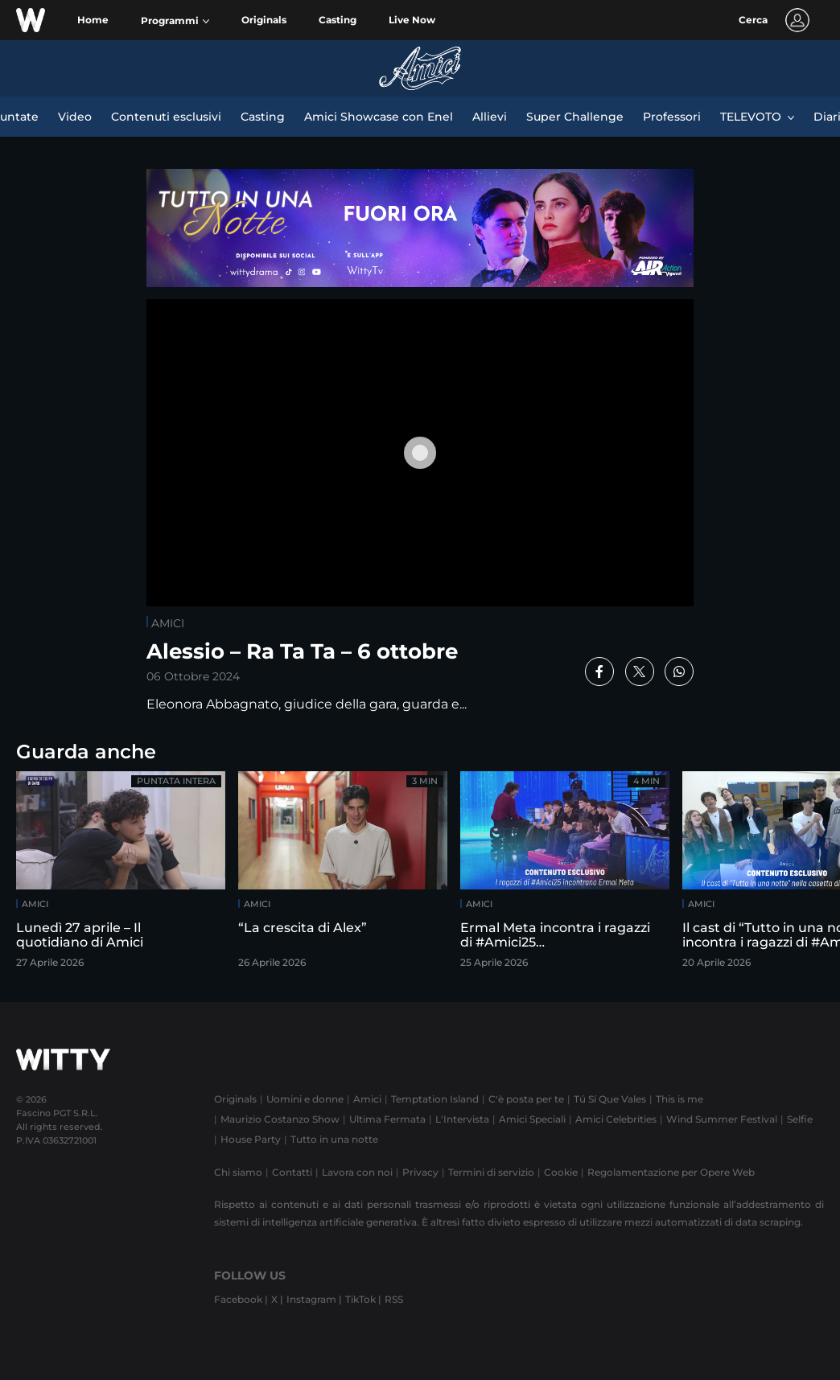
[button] (175, 21)
